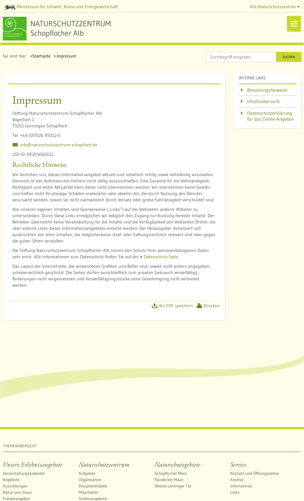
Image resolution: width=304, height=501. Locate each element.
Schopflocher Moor (171, 473)
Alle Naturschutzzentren (275, 6)
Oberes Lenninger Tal (173, 485)
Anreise (236, 479)
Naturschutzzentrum (104, 464)
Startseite (41, 56)
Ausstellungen (15, 485)
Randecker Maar (169, 479)
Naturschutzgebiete (177, 464)
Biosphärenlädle (93, 485)
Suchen (289, 57)
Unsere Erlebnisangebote (32, 464)
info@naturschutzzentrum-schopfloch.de (58, 145)
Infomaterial (241, 485)
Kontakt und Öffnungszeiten (254, 473)
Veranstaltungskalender (24, 473)
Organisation (90, 479)
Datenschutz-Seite (161, 257)
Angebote (11, 479)
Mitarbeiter (88, 492)
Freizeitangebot (16, 498)
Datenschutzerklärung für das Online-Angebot (270, 116)
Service (238, 464)
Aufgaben (87, 473)
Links (235, 492)
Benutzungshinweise (267, 90)
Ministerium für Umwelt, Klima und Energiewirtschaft (61, 6)
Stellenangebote (93, 498)
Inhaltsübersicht (263, 101)
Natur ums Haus (17, 492)
